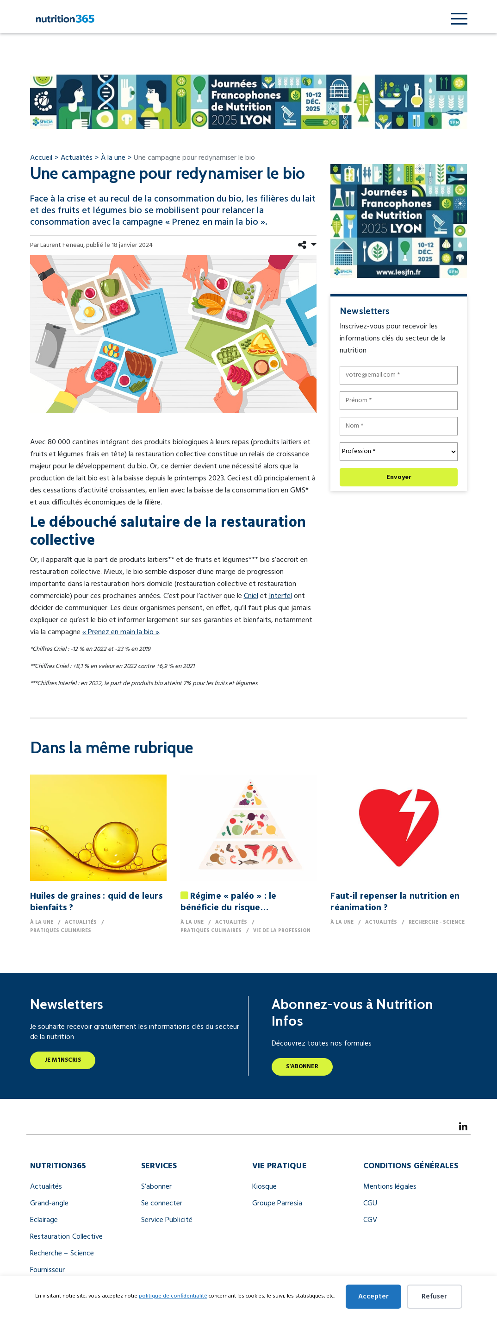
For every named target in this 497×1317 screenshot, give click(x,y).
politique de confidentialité (173, 1296)
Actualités (46, 1187)
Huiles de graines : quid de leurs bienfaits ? (96, 902)
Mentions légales (389, 1187)
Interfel (280, 596)
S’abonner (156, 1187)
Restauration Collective (66, 1237)
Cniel (251, 596)
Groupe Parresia (277, 1203)
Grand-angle (49, 1203)
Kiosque (264, 1187)
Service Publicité (167, 1220)
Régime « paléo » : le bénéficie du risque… (228, 902)
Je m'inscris (62, 1060)
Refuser (434, 1296)
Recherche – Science (62, 1254)
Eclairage (44, 1220)
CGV (370, 1220)
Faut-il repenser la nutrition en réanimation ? (395, 902)
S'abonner (302, 1066)
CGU (370, 1203)
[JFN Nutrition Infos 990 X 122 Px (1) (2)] (248, 101)
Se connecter (162, 1203)
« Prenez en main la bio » (120, 632)
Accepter (373, 1296)
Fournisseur (47, 1270)
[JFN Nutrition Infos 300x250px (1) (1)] (398, 220)
